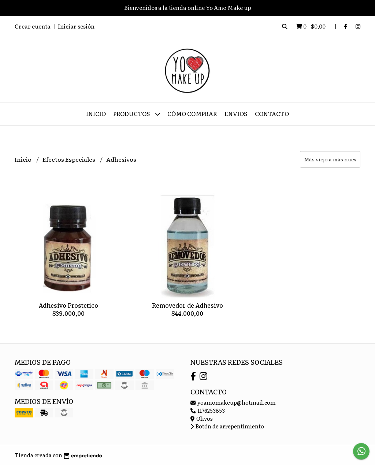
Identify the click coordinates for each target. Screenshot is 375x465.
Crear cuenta (33, 26)
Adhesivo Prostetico (68, 305)
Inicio (96, 113)
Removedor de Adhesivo (187, 305)
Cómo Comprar (192, 113)
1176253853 (207, 410)
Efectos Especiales (69, 159)
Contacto (272, 113)
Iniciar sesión (76, 26)
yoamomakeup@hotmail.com (233, 402)
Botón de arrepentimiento (227, 426)
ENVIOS (236, 113)
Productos (136, 114)
